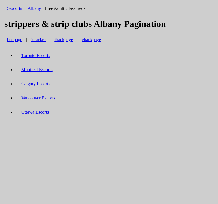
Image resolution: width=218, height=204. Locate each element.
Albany (34, 8)
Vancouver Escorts (38, 97)
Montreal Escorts (37, 69)
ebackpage (91, 39)
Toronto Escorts (35, 55)
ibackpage (63, 39)
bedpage (14, 39)
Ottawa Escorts (35, 112)
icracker (38, 39)
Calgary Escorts (35, 83)
